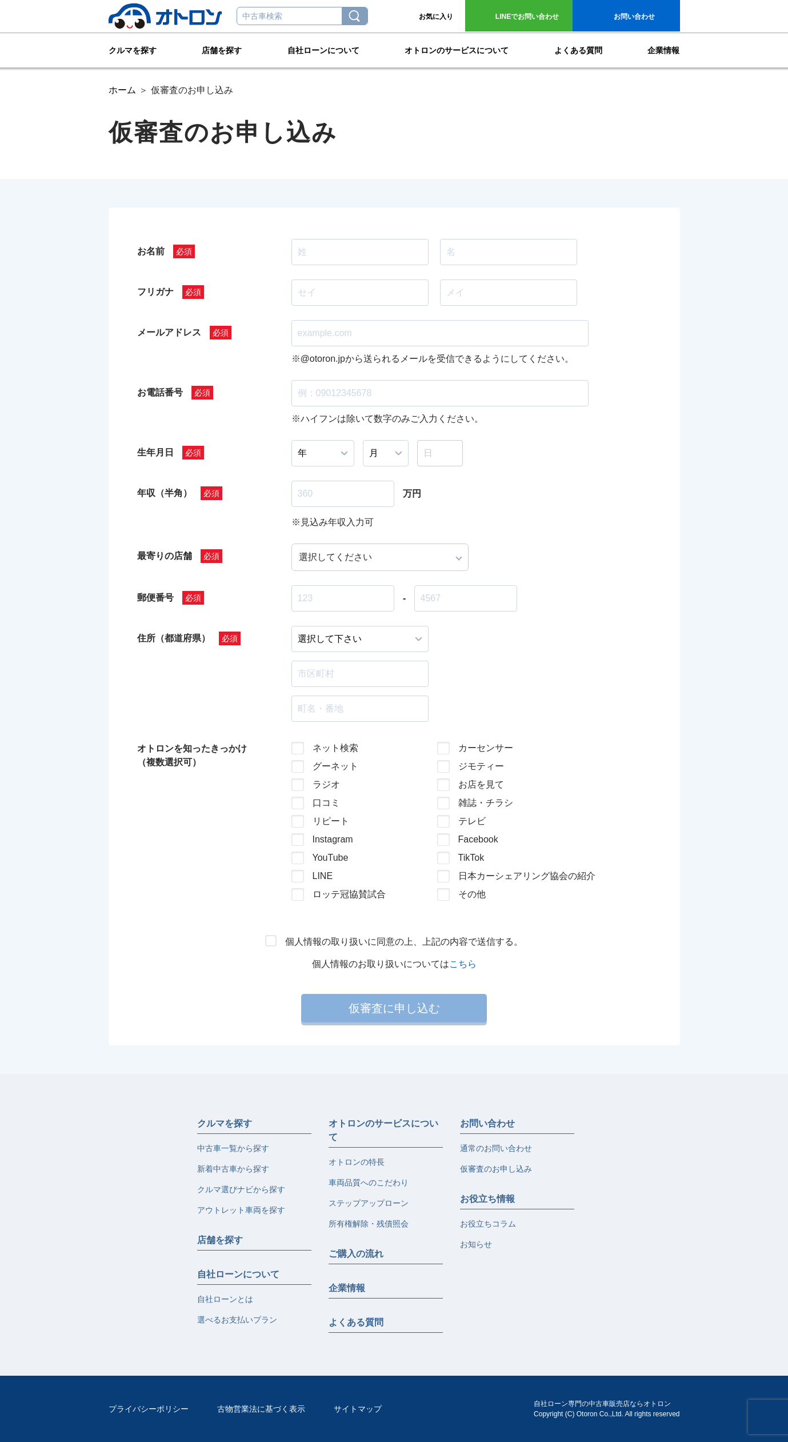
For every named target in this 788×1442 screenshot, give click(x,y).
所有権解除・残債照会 (369, 1223)
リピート (331, 821)
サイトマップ (358, 1408)
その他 (472, 894)
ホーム (122, 90)
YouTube (331, 857)
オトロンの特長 (357, 1162)
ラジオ (326, 784)
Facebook (478, 839)
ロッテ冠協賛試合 (349, 894)
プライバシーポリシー (149, 1408)
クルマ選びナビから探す (241, 1189)
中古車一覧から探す (233, 1148)
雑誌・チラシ (485, 803)
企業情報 (663, 49)
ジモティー (481, 766)
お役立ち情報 (487, 1199)
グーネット (335, 766)
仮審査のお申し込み (496, 1168)
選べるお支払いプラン (237, 1319)
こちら (463, 964)
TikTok (471, 857)
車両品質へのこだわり (369, 1182)
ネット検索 (335, 748)
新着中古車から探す (233, 1168)
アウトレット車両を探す (241, 1210)
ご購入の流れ (356, 1254)
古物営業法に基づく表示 (261, 1408)
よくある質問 (578, 49)
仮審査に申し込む (394, 1008)
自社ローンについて (323, 49)
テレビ (472, 821)
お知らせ (476, 1244)
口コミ (326, 803)
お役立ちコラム (488, 1223)
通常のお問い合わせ (496, 1148)
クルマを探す (133, 49)
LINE (323, 876)
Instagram (333, 839)
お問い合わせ (527, 17)
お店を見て (481, 784)
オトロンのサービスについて (457, 49)
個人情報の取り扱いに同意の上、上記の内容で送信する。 (404, 941)
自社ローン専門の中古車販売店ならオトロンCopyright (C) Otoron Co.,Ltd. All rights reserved (606, 1409)
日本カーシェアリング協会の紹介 (517, 876)
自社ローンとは (225, 1299)
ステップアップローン (369, 1203)
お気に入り (436, 17)
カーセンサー (485, 748)
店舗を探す (222, 49)
